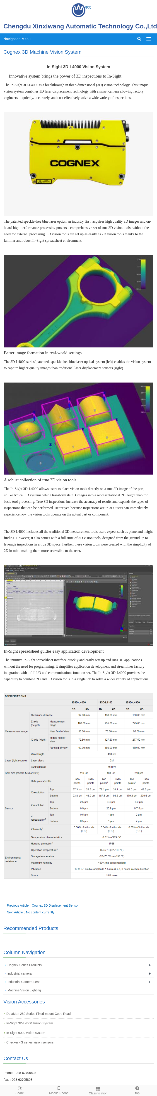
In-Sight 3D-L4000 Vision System (29, 1023)
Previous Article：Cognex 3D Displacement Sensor (43, 905)
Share (19, 1090)
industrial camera (19, 973)
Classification (98, 1090)
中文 (88, 7)
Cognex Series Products (24, 965)
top (137, 1090)
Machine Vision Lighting (24, 990)
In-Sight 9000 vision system (25, 1033)
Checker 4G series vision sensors (30, 1042)
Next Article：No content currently (30, 912)
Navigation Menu (17, 39)
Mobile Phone (58, 1090)
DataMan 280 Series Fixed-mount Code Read (38, 1014)
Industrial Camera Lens (23, 982)
